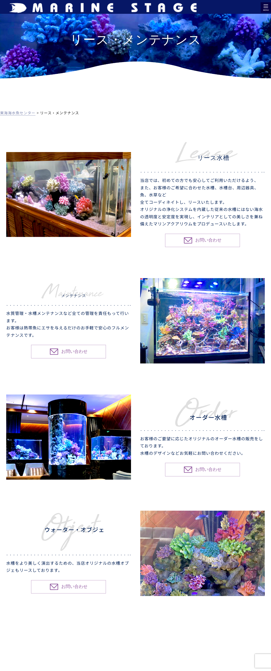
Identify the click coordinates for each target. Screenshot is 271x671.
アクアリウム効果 (63, 636)
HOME (6, 636)
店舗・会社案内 (199, 636)
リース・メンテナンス (132, 636)
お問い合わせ (259, 636)
